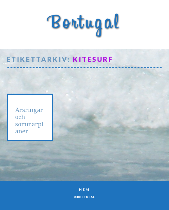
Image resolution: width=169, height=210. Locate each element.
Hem (84, 189)
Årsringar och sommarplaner (29, 120)
